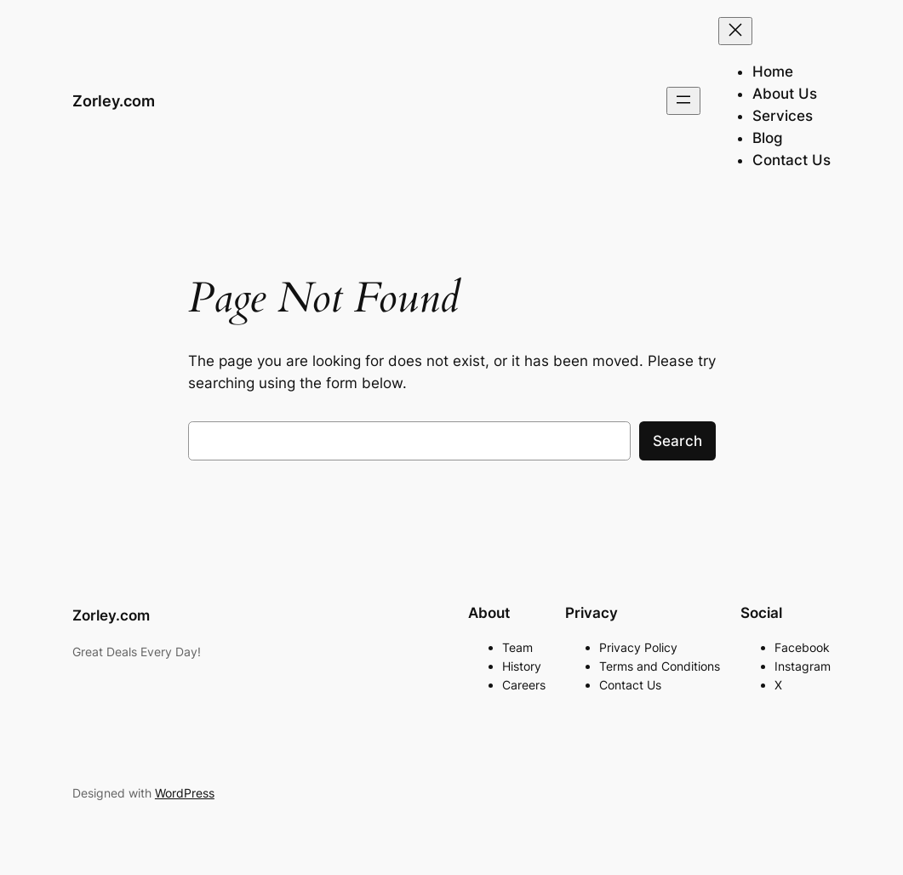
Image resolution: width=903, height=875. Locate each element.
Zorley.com (113, 101)
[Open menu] (683, 101)
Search (677, 440)
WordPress (184, 793)
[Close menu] (735, 31)
